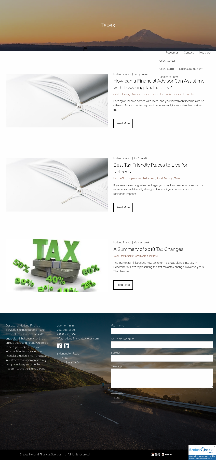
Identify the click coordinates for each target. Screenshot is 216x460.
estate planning (121, 94)
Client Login (166, 68)
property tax (134, 178)
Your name (130, 325)
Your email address (135, 339)
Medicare (204, 52)
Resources (172, 52)
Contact (189, 52)
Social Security (164, 178)
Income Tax (119, 178)
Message (129, 366)
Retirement (149, 178)
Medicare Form (168, 76)
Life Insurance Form (191, 68)
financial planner (141, 94)
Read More (123, 123)
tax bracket (166, 94)
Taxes (155, 94)
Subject (128, 352)
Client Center (167, 60)
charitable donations (185, 94)
